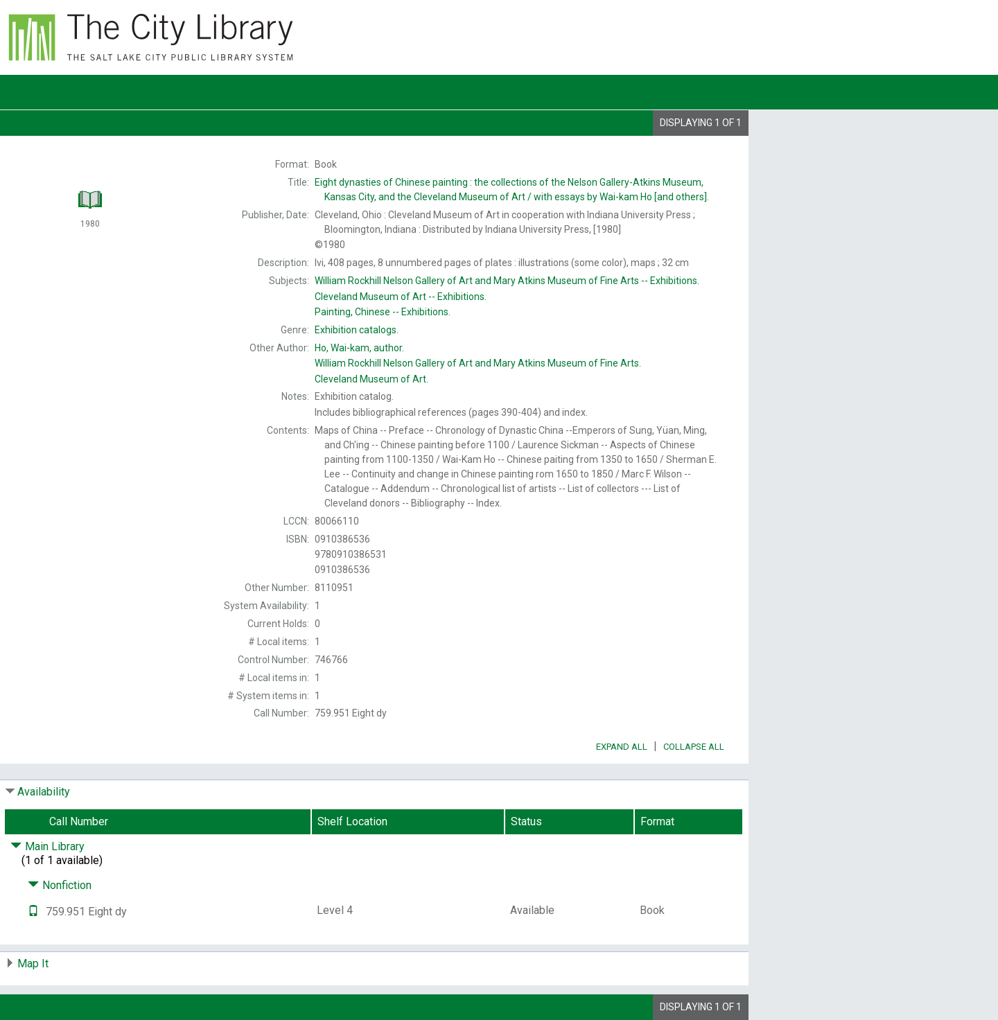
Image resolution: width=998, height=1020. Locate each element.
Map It (33, 963)
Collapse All (693, 746)
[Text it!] (33, 911)
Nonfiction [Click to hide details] (59, 885)
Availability (43, 791)
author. (359, 347)
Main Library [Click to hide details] (47, 846)
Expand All (621, 746)
